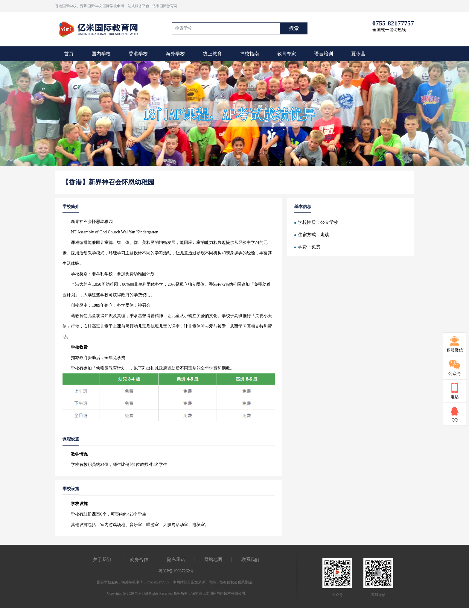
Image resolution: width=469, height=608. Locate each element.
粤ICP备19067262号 (176, 571)
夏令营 (358, 53)
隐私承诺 (176, 559)
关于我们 (102, 559)
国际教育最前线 (101, 28)
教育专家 (286, 53)
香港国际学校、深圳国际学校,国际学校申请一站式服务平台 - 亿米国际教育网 (116, 6)
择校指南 (249, 53)
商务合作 (139, 559)
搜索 (294, 28)
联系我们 (250, 559)
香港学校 (138, 53)
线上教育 (212, 53)
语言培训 (323, 53)
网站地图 (213, 559)
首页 (69, 53)
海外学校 (175, 53)
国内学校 (101, 53)
